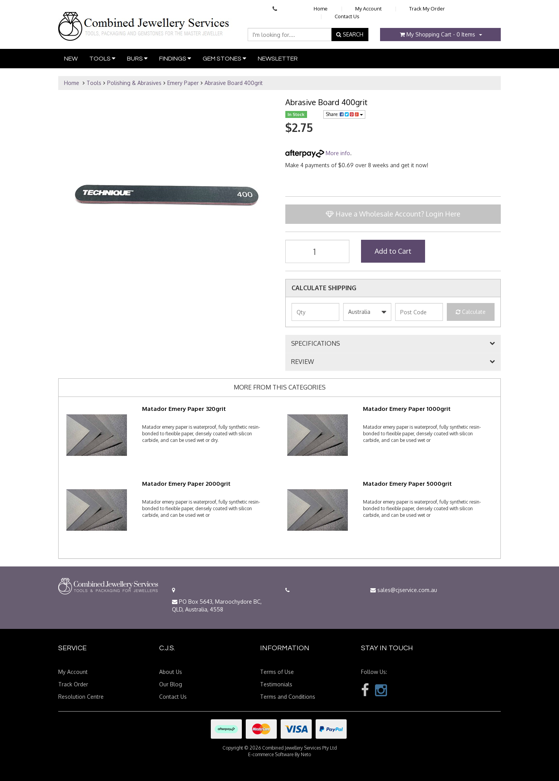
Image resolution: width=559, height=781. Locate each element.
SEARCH (349, 34)
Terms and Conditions (287, 696)
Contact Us (347, 16)
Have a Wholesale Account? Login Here (393, 214)
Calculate (471, 311)
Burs (137, 58)
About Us (170, 671)
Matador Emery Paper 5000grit (407, 483)
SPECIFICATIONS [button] (315, 343)
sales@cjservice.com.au (403, 590)
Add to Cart (393, 251)
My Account (368, 8)
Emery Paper (183, 83)
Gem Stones (224, 58)
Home (321, 8)
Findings (175, 58)
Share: (344, 114)
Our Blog (170, 684)
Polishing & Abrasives (134, 83)
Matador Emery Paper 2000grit (186, 483)
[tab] (393, 344)
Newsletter (278, 58)
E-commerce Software (270, 754)
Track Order (73, 684)
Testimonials (276, 684)
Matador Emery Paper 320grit (184, 408)
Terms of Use (277, 671)
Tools (102, 58)
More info (317, 153)
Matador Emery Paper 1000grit (407, 408)
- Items (437, 34)
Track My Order (427, 8)
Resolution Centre (81, 696)
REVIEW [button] (302, 361)
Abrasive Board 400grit (234, 83)
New (71, 58)
